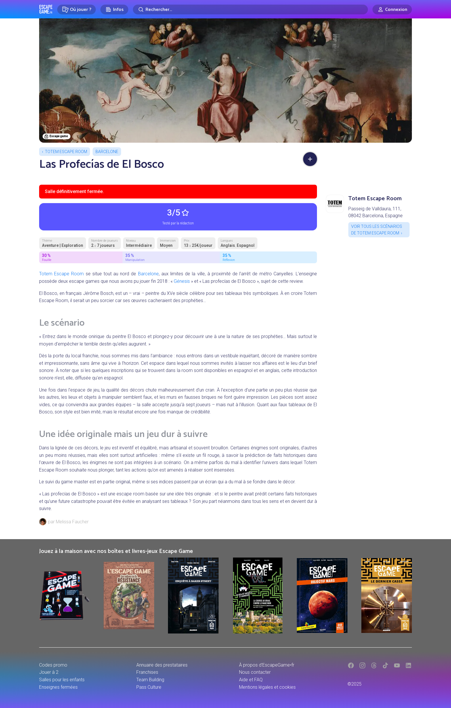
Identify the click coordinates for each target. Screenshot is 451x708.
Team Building (150, 679)
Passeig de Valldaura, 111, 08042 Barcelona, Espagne (375, 212)
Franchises (147, 672)
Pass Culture (148, 687)
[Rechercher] (250, 9)
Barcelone (106, 151)
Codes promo (53, 665)
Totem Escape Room (66, 151)
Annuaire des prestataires (162, 665)
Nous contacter (255, 672)
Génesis (182, 281)
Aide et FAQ (251, 679)
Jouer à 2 (48, 672)
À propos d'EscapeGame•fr (266, 665)
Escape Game (46, 9)
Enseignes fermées (58, 687)
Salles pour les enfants (62, 679)
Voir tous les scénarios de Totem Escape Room (376, 229)
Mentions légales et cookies (267, 687)
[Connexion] (392, 9)
